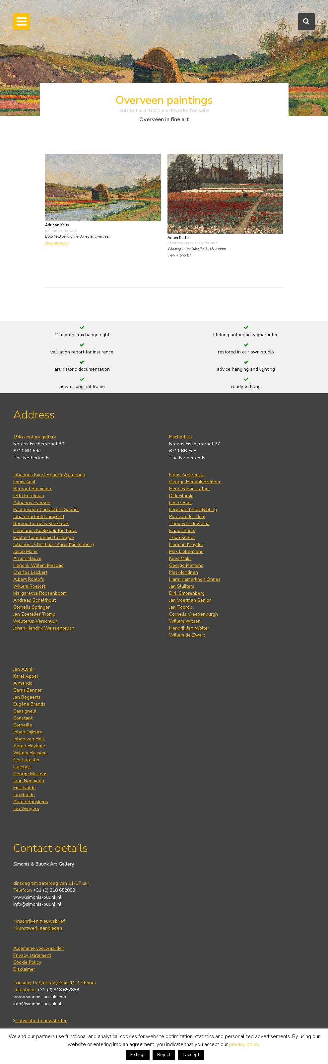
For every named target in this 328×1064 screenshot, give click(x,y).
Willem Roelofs (29, 586)
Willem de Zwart (187, 635)
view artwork (57, 243)
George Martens (186, 565)
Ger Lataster (26, 760)
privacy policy (244, 1044)
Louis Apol (24, 482)
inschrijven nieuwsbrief (39, 921)
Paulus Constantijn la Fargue (43, 537)
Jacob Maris (25, 551)
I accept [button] (191, 1054)
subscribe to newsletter (40, 1021)
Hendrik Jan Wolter (189, 628)
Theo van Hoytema (189, 523)
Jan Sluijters (181, 586)
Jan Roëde (24, 795)
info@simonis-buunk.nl (37, 904)
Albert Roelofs (28, 579)
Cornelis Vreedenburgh (193, 614)
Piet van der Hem (187, 516)
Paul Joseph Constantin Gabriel (46, 509)
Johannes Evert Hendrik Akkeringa (49, 475)
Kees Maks (180, 558)
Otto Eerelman (28, 496)
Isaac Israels (182, 530)
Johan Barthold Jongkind (38, 516)
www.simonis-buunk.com (39, 997)
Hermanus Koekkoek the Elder (45, 530)
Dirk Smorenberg (187, 593)
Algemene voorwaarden (38, 948)
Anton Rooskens (30, 801)
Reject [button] (163, 1054)
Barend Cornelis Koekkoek (41, 523)
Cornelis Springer (31, 607)
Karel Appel (25, 676)
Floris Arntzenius (187, 475)
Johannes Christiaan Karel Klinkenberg (53, 544)
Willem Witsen (185, 621)
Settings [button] (138, 1055)
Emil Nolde (24, 788)
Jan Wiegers (26, 808)
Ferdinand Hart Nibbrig (193, 509)
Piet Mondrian (183, 572)
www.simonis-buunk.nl (37, 897)
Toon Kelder (182, 537)
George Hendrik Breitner (195, 482)
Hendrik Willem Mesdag (38, 565)
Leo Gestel (180, 502)
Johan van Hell (28, 739)
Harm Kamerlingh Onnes (195, 579)
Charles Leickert (30, 572)
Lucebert (22, 767)
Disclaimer (24, 969)
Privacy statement (32, 955)
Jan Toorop (180, 607)
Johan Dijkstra (27, 732)
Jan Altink (23, 669)
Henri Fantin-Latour (189, 489)
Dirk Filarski (181, 496)
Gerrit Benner (27, 690)
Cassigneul (24, 711)
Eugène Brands (29, 704)
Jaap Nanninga (28, 781)
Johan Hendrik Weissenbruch (43, 628)
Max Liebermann (186, 551)
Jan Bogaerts (26, 697)
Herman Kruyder (186, 544)
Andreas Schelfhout (34, 600)
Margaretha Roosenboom (40, 593)
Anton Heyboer (29, 746)
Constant (23, 718)
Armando (23, 683)
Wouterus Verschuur (35, 621)
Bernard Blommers (32, 489)
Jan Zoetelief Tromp (34, 614)
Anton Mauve (27, 558)
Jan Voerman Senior (190, 600)
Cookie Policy (27, 962)
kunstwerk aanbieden (37, 928)
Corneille (22, 725)
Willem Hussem (29, 753)
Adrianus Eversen (31, 502)
